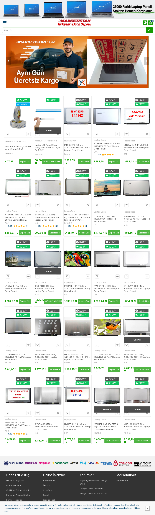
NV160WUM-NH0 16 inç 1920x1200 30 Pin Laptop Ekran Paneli (46, 357)
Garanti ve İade (13, 485)
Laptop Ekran (70, 140)
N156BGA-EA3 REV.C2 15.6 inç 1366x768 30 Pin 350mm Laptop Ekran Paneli (77, 217)
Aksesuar (9, 153)
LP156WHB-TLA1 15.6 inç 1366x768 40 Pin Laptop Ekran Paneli (16, 289)
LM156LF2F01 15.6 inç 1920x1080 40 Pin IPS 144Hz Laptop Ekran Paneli (77, 148)
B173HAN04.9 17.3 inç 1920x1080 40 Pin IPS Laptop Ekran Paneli (18, 425)
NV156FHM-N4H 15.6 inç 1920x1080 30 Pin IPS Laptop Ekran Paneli (107, 289)
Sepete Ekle (25, 161)
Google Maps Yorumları (91, 488)
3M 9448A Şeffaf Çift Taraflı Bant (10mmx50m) (18, 147)
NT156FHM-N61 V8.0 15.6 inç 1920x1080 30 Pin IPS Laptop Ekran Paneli (107, 146)
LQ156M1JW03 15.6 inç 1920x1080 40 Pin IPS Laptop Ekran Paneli (18, 357)
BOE (95, 152)
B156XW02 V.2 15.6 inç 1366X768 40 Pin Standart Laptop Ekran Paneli (47, 217)
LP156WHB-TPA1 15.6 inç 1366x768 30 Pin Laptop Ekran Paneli (105, 219)
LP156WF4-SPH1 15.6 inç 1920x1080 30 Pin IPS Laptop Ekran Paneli (77, 289)
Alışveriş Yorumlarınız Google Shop (94, 482)
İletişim (46, 485)
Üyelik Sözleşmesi (15, 480)
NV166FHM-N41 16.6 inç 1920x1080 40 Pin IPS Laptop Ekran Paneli (77, 427)
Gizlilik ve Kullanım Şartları (18, 490)
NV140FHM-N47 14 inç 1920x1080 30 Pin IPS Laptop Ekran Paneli (137, 357)
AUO (36, 223)
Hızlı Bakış (28, 134)
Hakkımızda (49, 480)
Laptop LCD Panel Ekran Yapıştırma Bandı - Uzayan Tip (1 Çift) (48, 148)
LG (95, 225)
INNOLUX (68, 223)
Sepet (46, 495)
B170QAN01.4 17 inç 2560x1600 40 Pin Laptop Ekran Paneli (46, 427)
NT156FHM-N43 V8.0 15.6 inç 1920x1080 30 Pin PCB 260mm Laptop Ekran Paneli (18, 217)
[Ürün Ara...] (149, 30)
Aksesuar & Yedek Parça (16, 141)
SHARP (8, 363)
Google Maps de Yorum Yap (93, 493)
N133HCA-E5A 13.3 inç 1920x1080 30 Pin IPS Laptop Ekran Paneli (137, 427)
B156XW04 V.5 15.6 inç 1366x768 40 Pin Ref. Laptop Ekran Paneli (137, 219)
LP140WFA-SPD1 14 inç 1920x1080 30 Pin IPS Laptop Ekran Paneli (137, 289)
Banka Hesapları (14, 499)
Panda (67, 154)
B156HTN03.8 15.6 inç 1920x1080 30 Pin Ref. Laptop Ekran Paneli (44, 289)
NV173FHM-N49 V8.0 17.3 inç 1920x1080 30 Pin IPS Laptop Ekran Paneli (107, 357)
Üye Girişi (47, 490)
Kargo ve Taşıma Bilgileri (18, 495)
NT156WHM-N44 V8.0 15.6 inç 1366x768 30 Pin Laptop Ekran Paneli (136, 148)
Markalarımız (123, 480)
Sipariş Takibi (49, 499)
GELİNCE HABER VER (51, 161)
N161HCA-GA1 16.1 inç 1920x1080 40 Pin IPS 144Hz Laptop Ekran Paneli (77, 357)
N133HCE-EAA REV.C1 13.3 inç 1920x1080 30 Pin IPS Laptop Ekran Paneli (106, 427)
